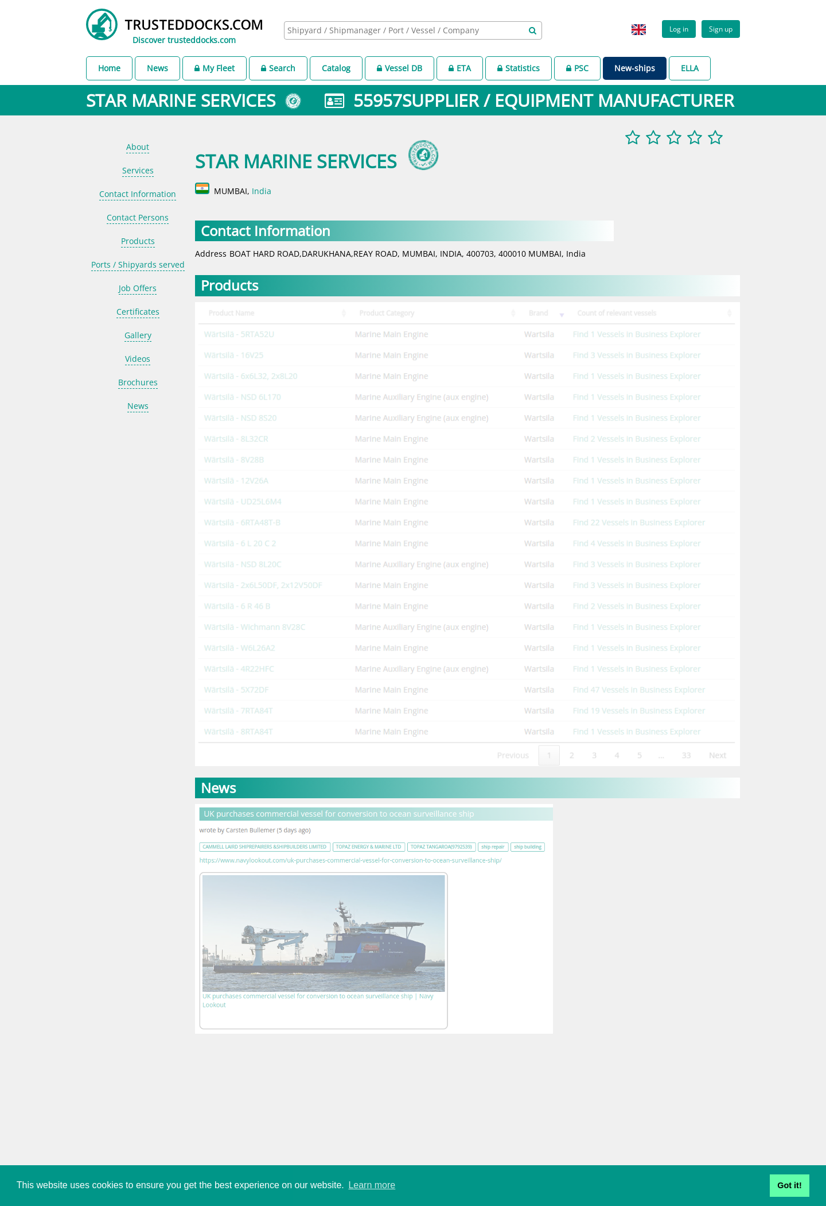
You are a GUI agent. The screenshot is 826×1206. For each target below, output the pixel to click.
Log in (678, 28)
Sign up (721, 28)
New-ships (634, 68)
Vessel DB (399, 68)
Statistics (518, 68)
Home (109, 68)
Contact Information (137, 193)
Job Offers (138, 288)
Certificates (137, 311)
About (137, 146)
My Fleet (214, 68)
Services (138, 170)
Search (278, 68)
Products (138, 240)
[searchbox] (400, 30)
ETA (460, 68)
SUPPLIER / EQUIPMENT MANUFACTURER (568, 100)
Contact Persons (138, 217)
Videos (137, 358)
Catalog (336, 68)
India (261, 190)
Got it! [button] (789, 1185)
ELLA (690, 68)
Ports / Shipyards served (138, 264)
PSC (577, 68)
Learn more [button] (371, 1185)
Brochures (138, 382)
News (157, 68)
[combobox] (413, 30)
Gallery (137, 335)
